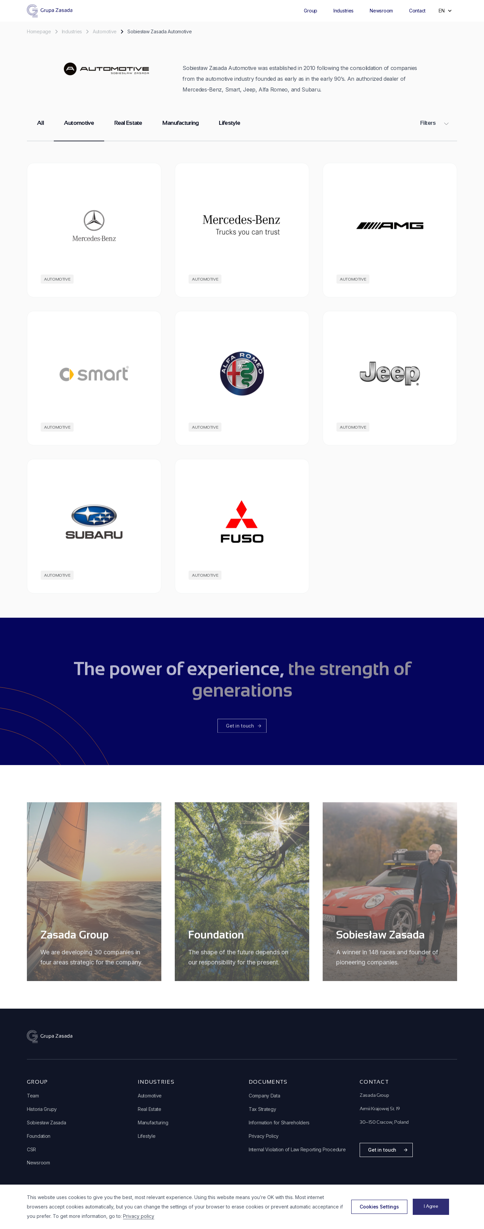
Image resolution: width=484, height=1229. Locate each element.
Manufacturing (180, 123)
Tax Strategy (262, 1109)
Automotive (105, 31)
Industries (343, 10)
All (40, 123)
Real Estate (128, 123)
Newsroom (381, 10)
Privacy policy (138, 1216)
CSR (31, 1149)
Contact (417, 10)
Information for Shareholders (279, 1122)
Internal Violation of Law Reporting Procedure (297, 1149)
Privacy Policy (264, 1136)
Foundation (38, 1136)
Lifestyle (229, 123)
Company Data (264, 1095)
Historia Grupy (42, 1109)
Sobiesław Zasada (46, 1122)
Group (310, 10)
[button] (310, 11)
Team (33, 1095)
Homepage (39, 31)
